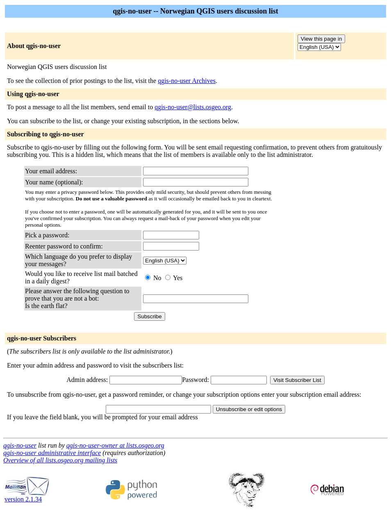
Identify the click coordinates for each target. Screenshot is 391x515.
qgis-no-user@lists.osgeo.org (193, 106)
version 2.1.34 (27, 496)
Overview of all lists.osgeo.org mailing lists (60, 460)
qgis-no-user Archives (187, 80)
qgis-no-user (19, 445)
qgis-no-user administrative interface (52, 452)
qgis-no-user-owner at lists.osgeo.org (115, 445)
